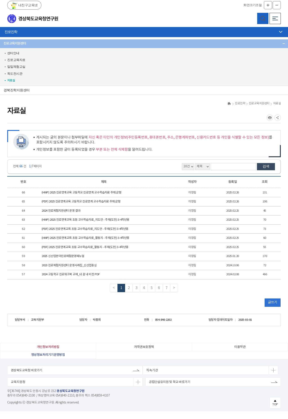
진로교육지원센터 (15, 43)
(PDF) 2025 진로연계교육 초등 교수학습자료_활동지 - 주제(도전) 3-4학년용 (85, 255)
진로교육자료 (16, 60)
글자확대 (268, 5)
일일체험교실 (16, 66)
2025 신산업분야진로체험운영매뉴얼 (63, 264)
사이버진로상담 (15, 99)
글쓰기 (272, 310)
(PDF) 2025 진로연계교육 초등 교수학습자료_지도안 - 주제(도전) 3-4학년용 (85, 236)
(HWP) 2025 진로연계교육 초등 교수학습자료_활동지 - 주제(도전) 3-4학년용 (85, 245)
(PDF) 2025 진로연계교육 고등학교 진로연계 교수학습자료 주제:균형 (81, 209)
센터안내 (13, 53)
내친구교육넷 (27, 5)
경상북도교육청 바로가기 (26, 378)
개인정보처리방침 (48, 354)
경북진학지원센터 (17, 90)
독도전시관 (14, 73)
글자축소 (277, 5)
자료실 (11, 80)
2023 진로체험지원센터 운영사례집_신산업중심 (69, 273)
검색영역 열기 (262, 18)
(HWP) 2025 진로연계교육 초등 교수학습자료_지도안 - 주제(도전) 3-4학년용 (85, 227)
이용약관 (239, 354)
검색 (266, 174)
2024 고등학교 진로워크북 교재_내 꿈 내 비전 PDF (71, 282)
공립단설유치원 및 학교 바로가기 (169, 390)
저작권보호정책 (144, 354)
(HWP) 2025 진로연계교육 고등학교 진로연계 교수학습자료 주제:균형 (81, 200)
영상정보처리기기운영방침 (48, 362)
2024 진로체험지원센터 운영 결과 (61, 218)
